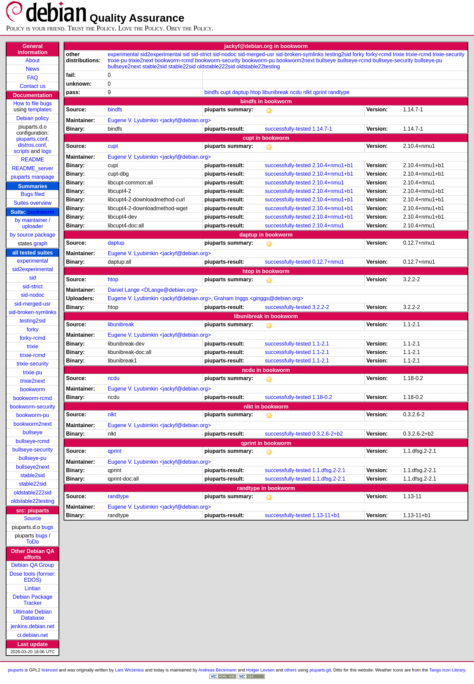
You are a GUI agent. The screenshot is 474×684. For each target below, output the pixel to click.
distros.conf (32, 145)
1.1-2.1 (320, 344)
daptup (240, 92)
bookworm (41, 212)
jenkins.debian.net (33, 626)
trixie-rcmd (32, 355)
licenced (50, 669)
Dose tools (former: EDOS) (32, 577)
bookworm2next (33, 424)
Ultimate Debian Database (32, 615)
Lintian (33, 588)
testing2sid (33, 321)
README (32, 159)
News (32, 69)
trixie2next (32, 381)
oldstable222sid (32, 492)
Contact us (32, 86)
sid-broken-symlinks (32, 312)
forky (33, 329)
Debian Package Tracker (32, 600)
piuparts (15, 669)
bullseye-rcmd (32, 441)
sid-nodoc (32, 295)
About (32, 60)
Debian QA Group (32, 565)
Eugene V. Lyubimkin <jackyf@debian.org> (159, 120)
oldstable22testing (33, 501)
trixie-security (32, 364)
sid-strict (32, 286)
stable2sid (32, 475)
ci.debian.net (32, 635)
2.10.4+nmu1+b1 (332, 165)
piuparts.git (320, 669)
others (290, 669)
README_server (32, 168)
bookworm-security (32, 407)
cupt (225, 92)
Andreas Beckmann (217, 669)
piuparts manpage (32, 177)
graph (40, 243)
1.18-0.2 (322, 397)
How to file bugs (32, 103)
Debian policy (32, 118)
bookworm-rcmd (32, 398)
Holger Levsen (260, 669)
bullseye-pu (32, 458)
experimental (32, 261)
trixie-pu (32, 372)
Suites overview (32, 203)
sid (32, 278)
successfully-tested (288, 129)
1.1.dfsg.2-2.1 (328, 470)
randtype (338, 92)
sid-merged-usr (32, 304)
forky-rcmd (32, 338)
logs (46, 151)
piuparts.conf (31, 139)
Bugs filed (32, 194)
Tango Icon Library (447, 669)
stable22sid (32, 484)
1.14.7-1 (322, 129)
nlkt (307, 92)
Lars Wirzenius (129, 669)
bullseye (33, 432)
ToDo (32, 542)
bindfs (211, 92)
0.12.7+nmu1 (328, 262)
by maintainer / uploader (32, 223)
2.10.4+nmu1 (328, 182)
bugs (47, 527)
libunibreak (275, 92)
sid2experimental (32, 269)
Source (32, 518)
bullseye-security (33, 450)
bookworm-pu (32, 415)
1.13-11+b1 (326, 515)
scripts (21, 151)
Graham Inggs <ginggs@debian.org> (258, 298)
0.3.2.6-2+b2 (327, 434)
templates (39, 109)
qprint (320, 92)
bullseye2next (32, 467)
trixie (32, 346)
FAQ (32, 78)
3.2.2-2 (320, 307)
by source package (32, 235)
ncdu (296, 92)
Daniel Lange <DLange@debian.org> (152, 290)
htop (255, 92)
